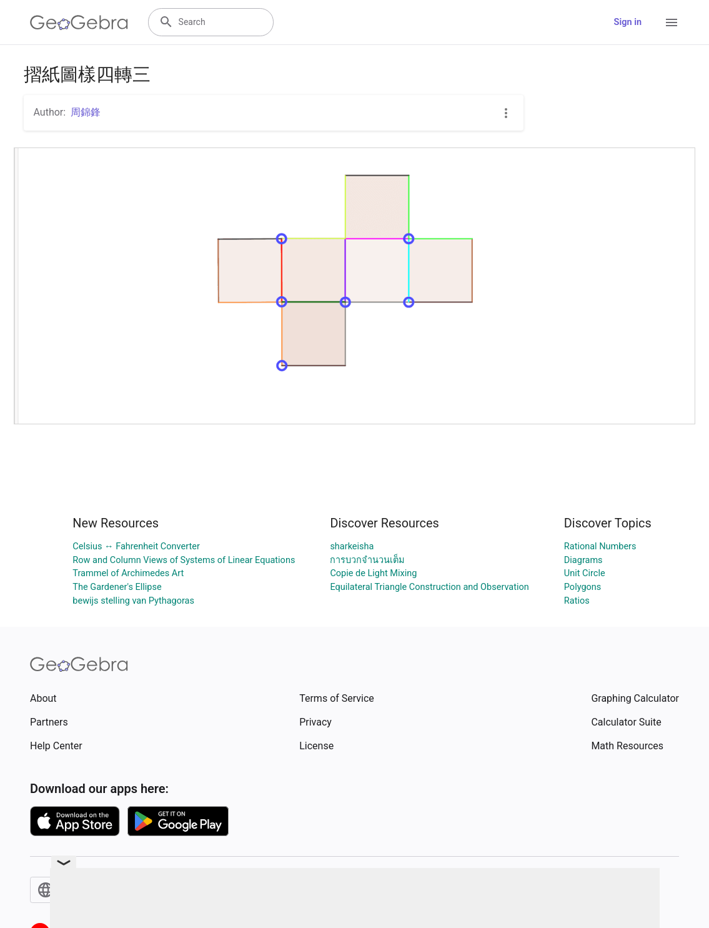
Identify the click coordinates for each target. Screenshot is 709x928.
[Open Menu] (671, 22)
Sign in (628, 22)
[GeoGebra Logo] (79, 22)
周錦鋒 (86, 112)
